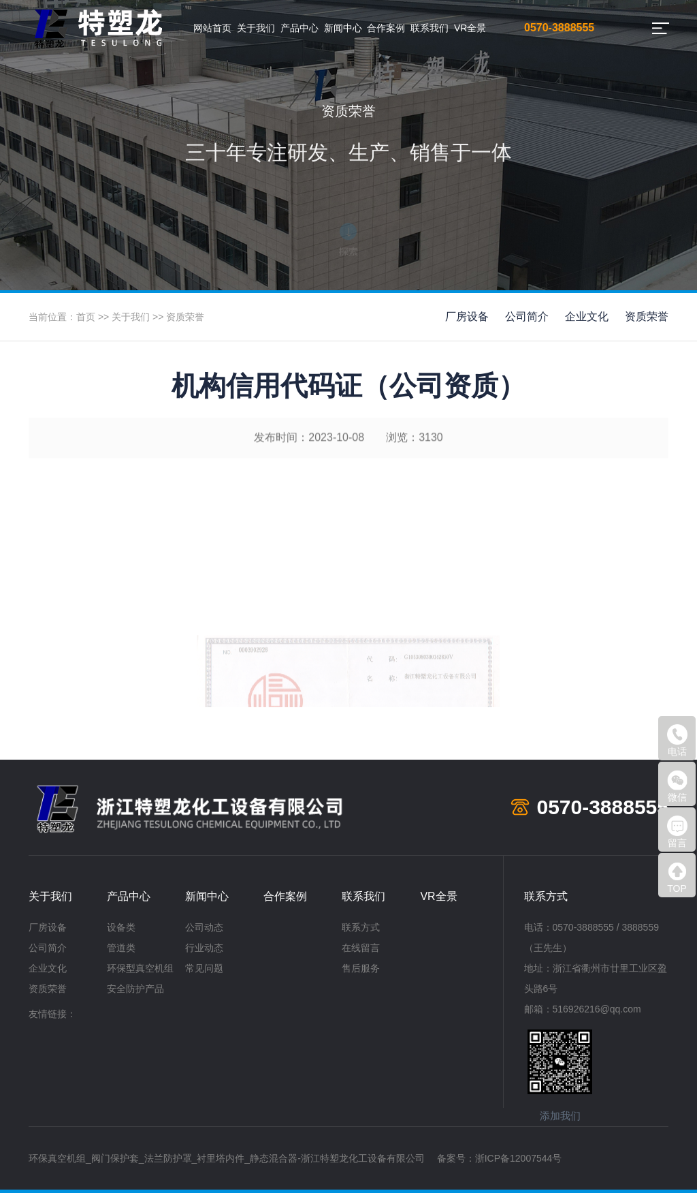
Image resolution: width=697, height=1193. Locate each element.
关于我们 (256, 27)
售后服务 (361, 968)
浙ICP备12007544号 (518, 1158)
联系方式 (361, 927)
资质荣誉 (185, 316)
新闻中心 (343, 27)
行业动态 (204, 947)
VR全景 (470, 27)
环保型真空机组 (140, 968)
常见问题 (204, 968)
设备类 (121, 927)
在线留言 (361, 947)
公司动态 (204, 927)
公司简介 (527, 316)
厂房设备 (467, 316)
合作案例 (386, 27)
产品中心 (299, 27)
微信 (677, 786)
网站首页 (212, 27)
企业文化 (587, 316)
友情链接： (52, 1013)
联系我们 (429, 27)
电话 (677, 740)
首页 (85, 316)
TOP (677, 877)
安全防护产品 (135, 988)
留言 (677, 832)
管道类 (121, 947)
